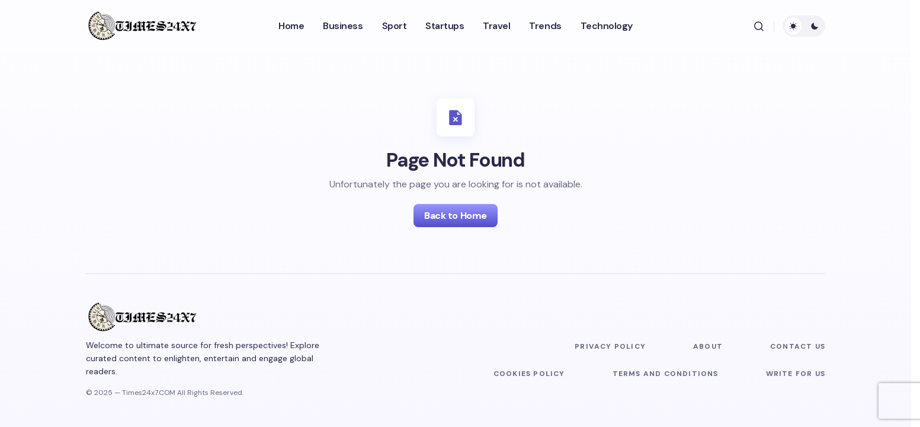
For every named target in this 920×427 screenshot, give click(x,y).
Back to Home (455, 215)
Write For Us (795, 373)
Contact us (797, 346)
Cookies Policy (529, 373)
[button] (758, 26)
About (708, 346)
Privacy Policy (610, 346)
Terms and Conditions (666, 373)
